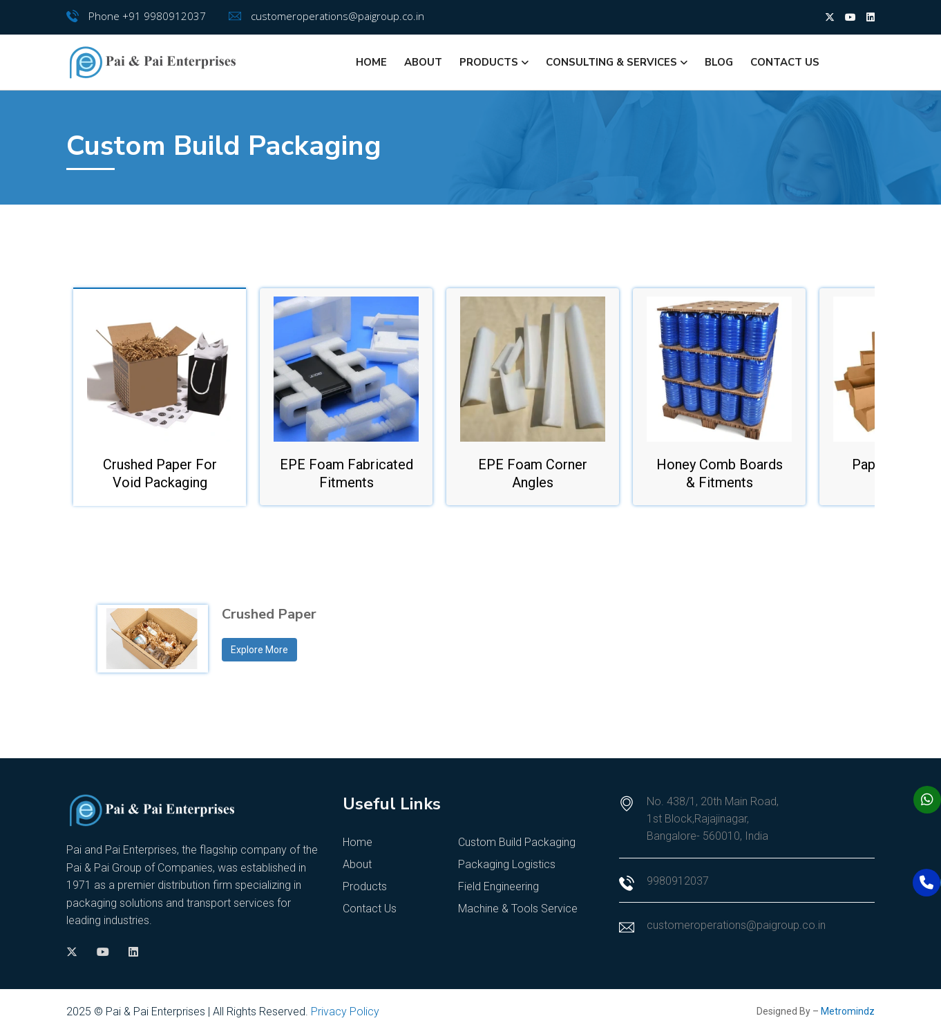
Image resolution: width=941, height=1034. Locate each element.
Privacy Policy (345, 1011)
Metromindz (848, 1011)
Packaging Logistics (506, 864)
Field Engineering (498, 886)
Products (488, 62)
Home (371, 62)
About (423, 62)
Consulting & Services (611, 62)
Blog (719, 62)
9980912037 (678, 880)
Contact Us (784, 62)
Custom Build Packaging (517, 842)
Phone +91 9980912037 (147, 16)
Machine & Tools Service (518, 908)
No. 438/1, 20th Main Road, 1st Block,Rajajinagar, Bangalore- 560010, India (713, 819)
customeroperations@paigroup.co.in (337, 16)
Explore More (259, 649)
